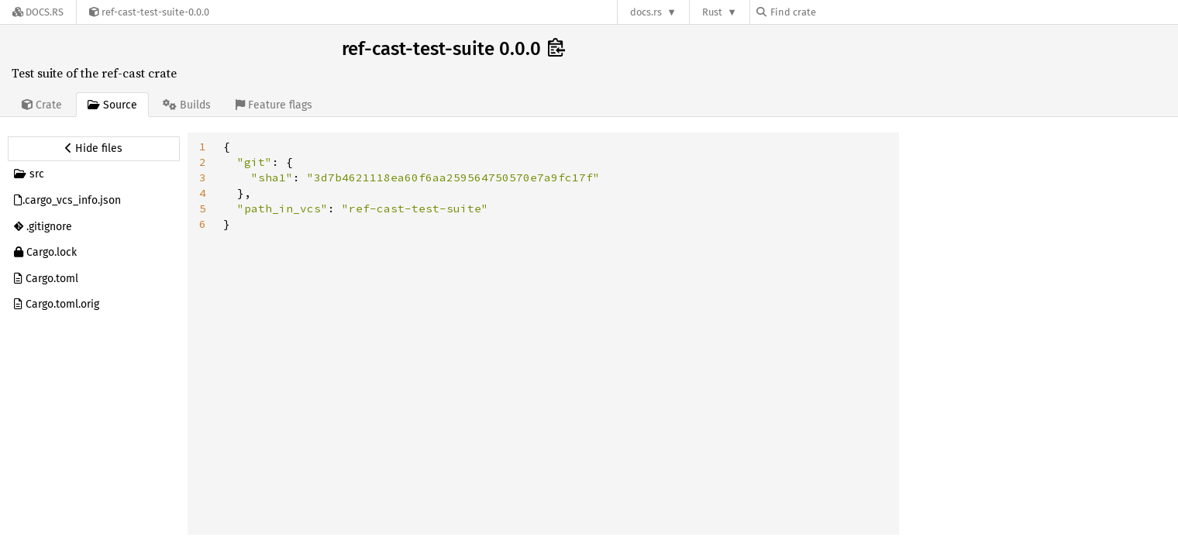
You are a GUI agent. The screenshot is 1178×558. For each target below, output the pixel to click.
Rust (712, 12)
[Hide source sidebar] (94, 148)
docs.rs (646, 12)
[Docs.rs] (38, 12)
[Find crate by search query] (834, 12)
